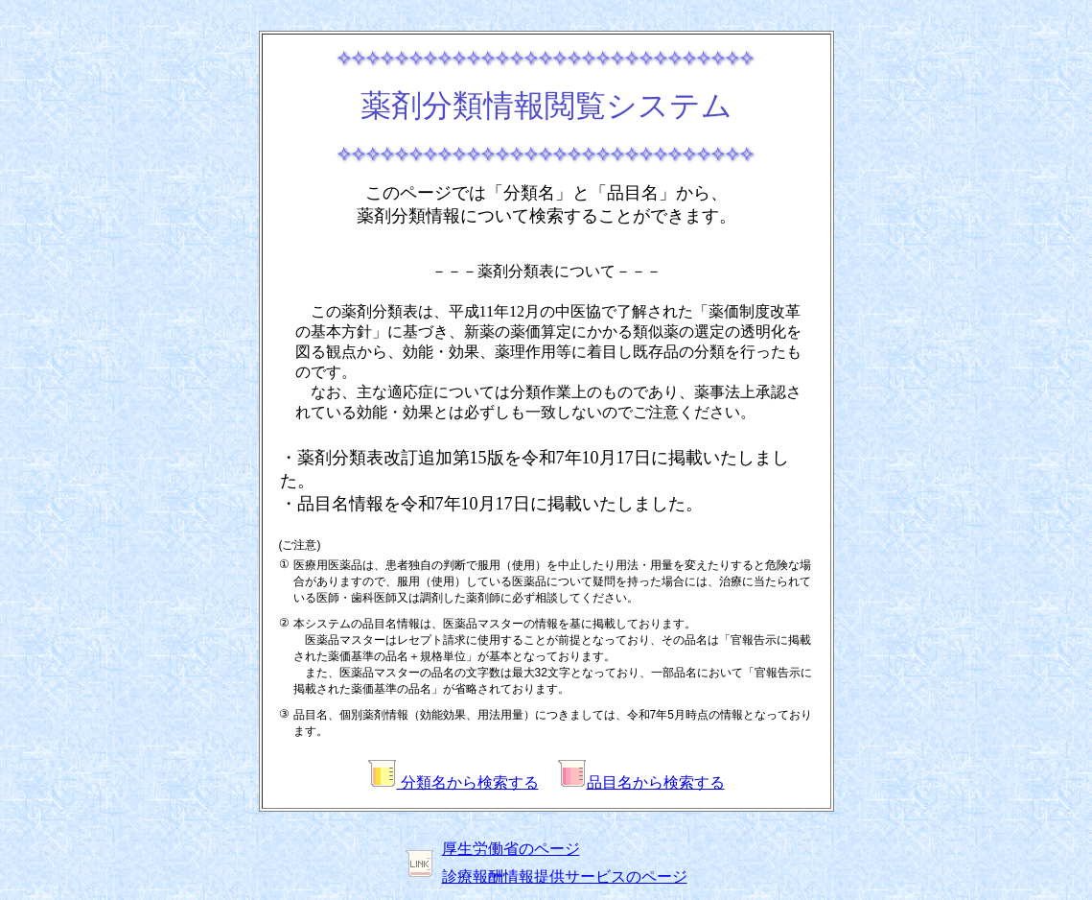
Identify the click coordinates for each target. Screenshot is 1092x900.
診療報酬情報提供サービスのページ (564, 876)
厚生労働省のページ (511, 849)
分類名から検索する (453, 782)
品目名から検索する (641, 782)
